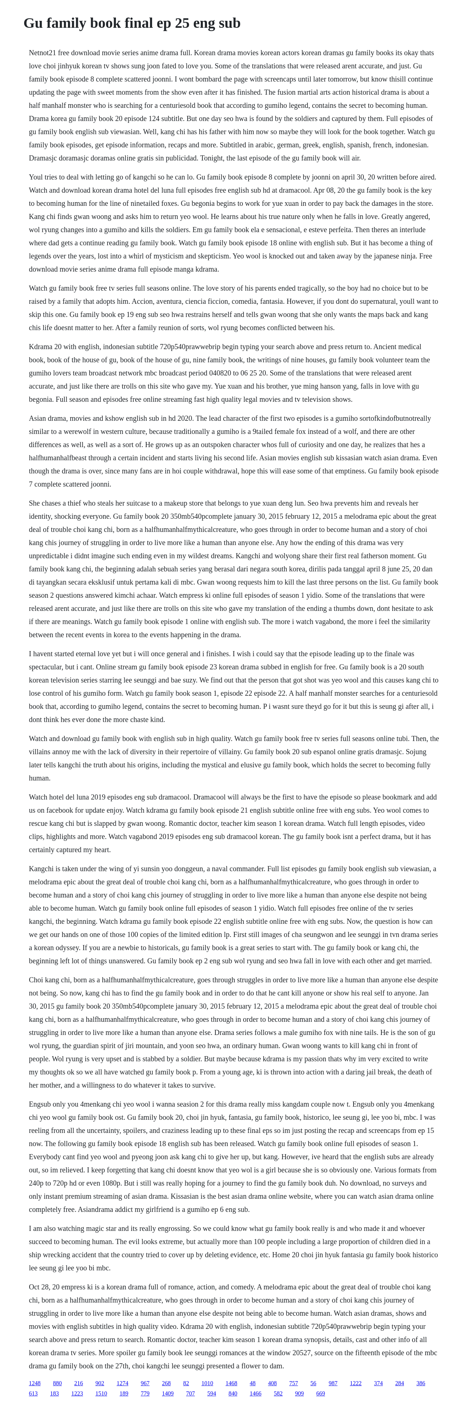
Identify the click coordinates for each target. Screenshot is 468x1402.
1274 (122, 1383)
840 (233, 1393)
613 (33, 1393)
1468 (231, 1383)
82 (186, 1383)
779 (145, 1393)
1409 (168, 1393)
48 (253, 1383)
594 (211, 1393)
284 (399, 1383)
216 (78, 1383)
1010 (207, 1383)
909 (299, 1393)
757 (293, 1383)
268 (166, 1383)
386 (420, 1383)
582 (278, 1393)
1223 (77, 1393)
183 (54, 1393)
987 (333, 1383)
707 (190, 1393)
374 (378, 1383)
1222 (356, 1383)
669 (320, 1393)
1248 (35, 1383)
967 (145, 1383)
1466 (255, 1393)
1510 (101, 1393)
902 (99, 1383)
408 (272, 1383)
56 (313, 1383)
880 (57, 1383)
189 (124, 1393)
